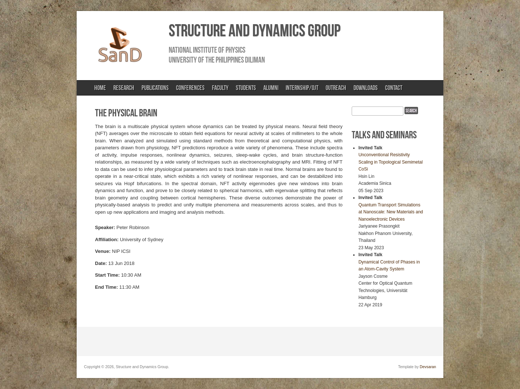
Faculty (220, 87)
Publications (155, 87)
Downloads (366, 87)
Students (246, 87)
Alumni (270, 87)
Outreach (336, 87)
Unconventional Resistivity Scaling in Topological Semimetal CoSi (390, 162)
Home (100, 87)
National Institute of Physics (207, 49)
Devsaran (428, 367)
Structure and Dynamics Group (254, 30)
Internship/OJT (302, 87)
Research (123, 87)
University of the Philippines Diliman (217, 59)
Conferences (190, 87)
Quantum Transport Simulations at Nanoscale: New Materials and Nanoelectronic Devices (390, 212)
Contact (393, 87)
